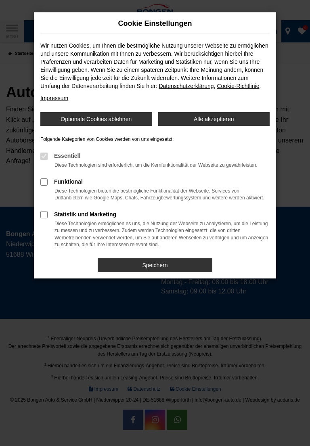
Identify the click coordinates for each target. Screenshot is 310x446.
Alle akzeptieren (214, 119)
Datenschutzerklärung (186, 86)
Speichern (155, 265)
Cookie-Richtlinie (238, 86)
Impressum (54, 98)
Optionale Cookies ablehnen (96, 119)
